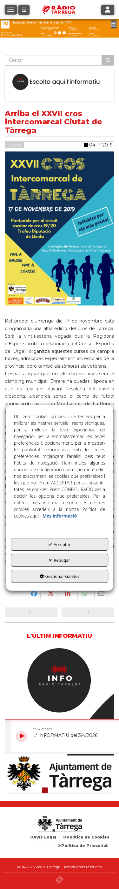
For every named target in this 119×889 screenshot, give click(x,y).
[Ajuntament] (59, 775)
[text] (53, 60)
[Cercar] (108, 60)
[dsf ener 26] (59, 28)
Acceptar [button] (59, 544)
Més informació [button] (60, 516)
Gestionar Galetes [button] (60, 576)
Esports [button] (14, 145)
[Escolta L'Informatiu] (59, 82)
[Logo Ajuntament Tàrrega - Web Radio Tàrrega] (59, 824)
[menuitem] (43, 837)
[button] (24, 10)
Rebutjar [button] (59, 560)
